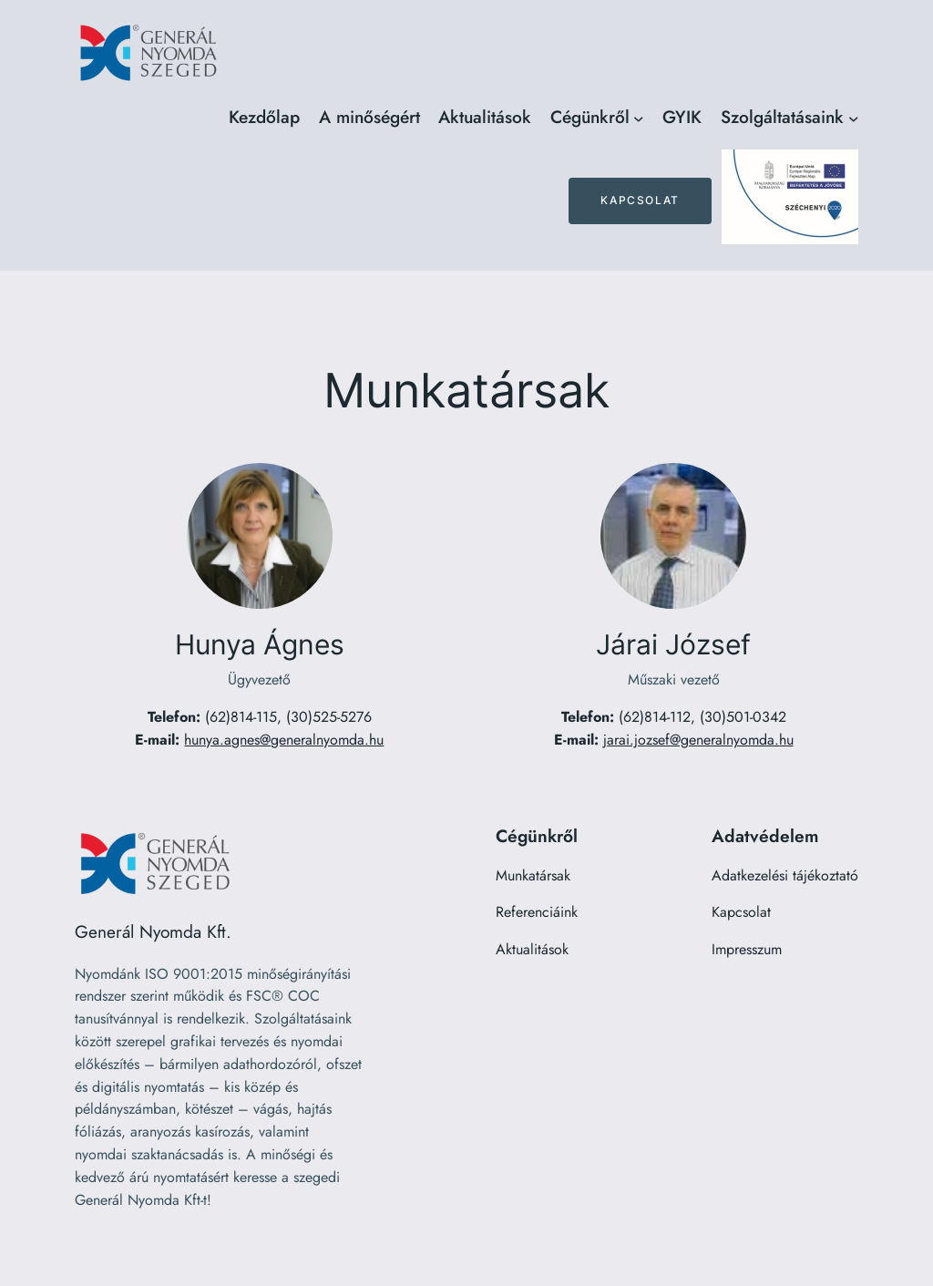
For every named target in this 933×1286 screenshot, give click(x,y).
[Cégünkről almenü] (638, 117)
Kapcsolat (639, 200)
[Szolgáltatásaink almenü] (853, 117)
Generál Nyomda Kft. (153, 931)
